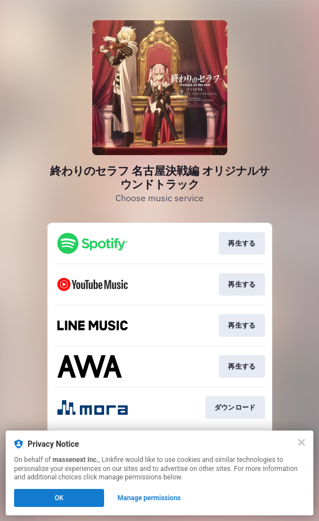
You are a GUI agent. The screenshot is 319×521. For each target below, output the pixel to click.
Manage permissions (149, 498)
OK (59, 498)
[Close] (302, 442)
